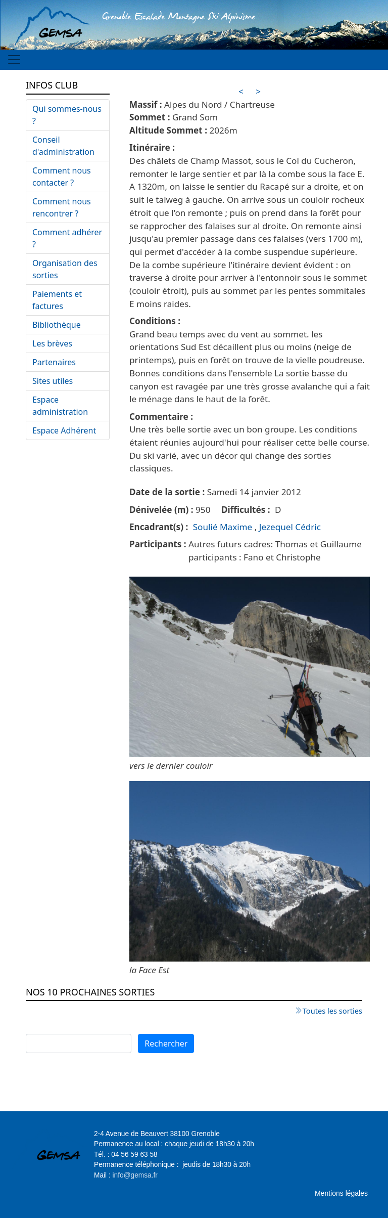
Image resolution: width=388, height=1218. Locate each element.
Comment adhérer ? (67, 238)
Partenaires (54, 362)
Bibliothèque (56, 324)
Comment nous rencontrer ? (61, 207)
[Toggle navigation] (14, 60)
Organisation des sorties (65, 269)
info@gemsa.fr (135, 1175)
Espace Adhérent (64, 430)
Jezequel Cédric (290, 527)
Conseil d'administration (63, 145)
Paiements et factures (57, 300)
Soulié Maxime (223, 527)
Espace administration (60, 405)
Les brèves (52, 343)
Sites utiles (52, 380)
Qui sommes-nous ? (67, 114)
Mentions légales (341, 1193)
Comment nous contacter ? (61, 176)
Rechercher (165, 1043)
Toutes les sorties (332, 1011)
